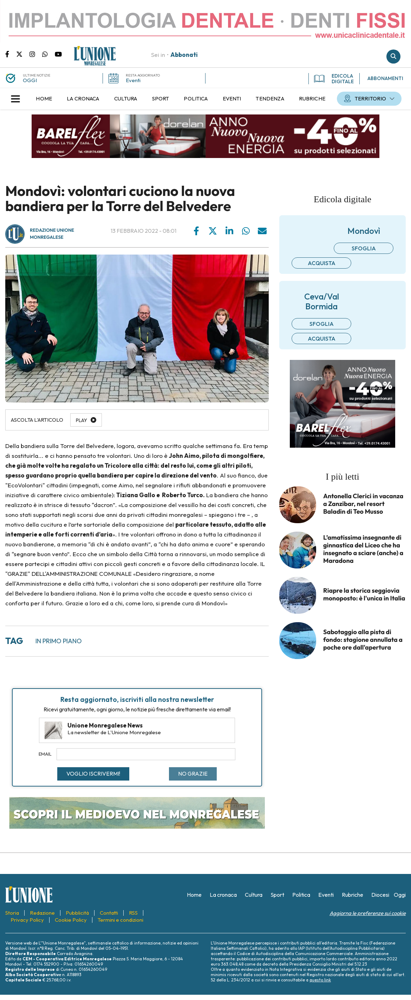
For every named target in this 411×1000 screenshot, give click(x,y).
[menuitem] (44, 98)
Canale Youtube (58, 53)
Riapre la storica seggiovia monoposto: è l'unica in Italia (364, 594)
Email (45, 754)
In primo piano (58, 641)
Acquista (321, 263)
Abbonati (184, 54)
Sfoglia (364, 248)
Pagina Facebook (10, 53)
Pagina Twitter (23, 53)
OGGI (30, 80)
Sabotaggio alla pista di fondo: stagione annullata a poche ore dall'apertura (363, 639)
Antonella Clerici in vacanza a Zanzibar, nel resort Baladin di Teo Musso (363, 503)
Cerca (393, 57)
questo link (320, 979)
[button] (15, 98)
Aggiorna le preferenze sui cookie (368, 913)
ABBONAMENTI (385, 78)
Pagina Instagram (36, 53)
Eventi (133, 80)
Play (81, 420)
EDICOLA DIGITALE (334, 78)
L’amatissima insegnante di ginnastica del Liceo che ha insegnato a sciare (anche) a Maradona (363, 549)
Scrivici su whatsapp (48, 53)
